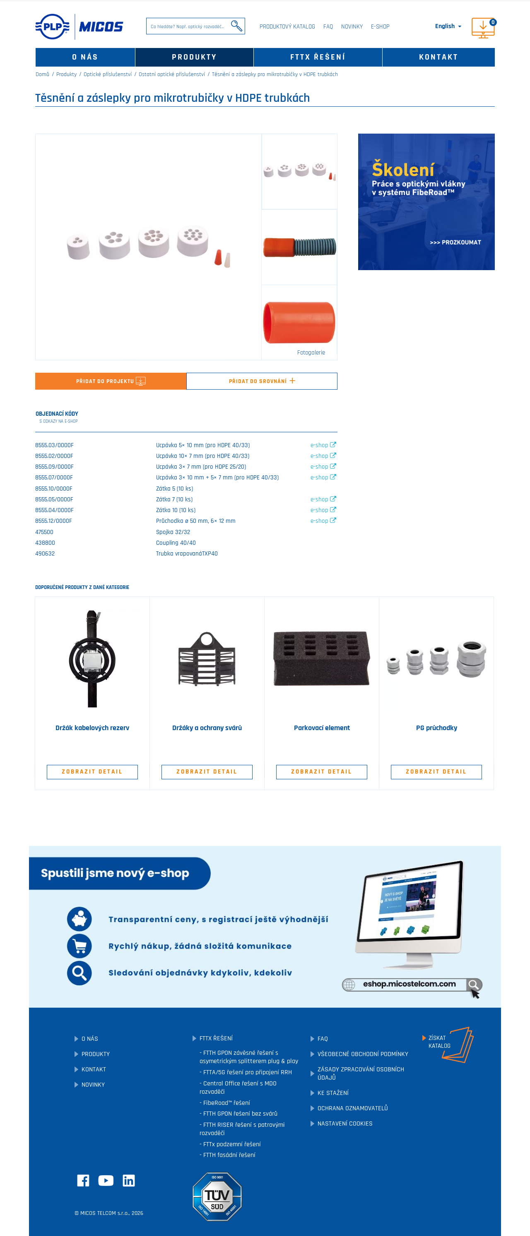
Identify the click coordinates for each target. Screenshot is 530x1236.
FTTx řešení (318, 57)
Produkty (194, 57)
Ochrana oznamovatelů (353, 1108)
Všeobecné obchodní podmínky (363, 1054)
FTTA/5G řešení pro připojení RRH (247, 1072)
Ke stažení (333, 1093)
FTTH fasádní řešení (228, 1155)
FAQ (328, 27)
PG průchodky (436, 728)
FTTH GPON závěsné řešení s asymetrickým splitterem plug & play (249, 1057)
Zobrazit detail (92, 772)
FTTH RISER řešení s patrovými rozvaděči (242, 1129)
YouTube (106, 1180)
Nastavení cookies (345, 1123)
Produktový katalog (287, 27)
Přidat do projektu (111, 381)
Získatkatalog (439, 1042)
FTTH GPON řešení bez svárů (239, 1113)
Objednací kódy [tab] (57, 417)
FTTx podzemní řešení (231, 1144)
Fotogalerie (311, 353)
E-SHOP (380, 27)
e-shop (323, 445)
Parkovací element (322, 728)
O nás (85, 57)
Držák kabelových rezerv (92, 728)
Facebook (83, 1180)
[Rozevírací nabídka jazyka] (449, 26)
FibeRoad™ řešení (226, 1103)
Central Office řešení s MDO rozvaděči (238, 1087)
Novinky (352, 27)
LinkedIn (129, 1180)
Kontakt (438, 57)
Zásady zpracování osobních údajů (361, 1073)
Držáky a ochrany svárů (207, 728)
